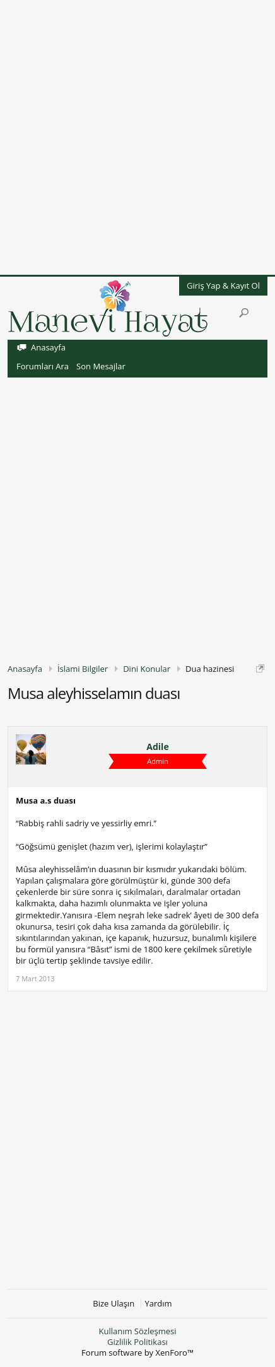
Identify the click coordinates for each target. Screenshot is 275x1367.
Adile (157, 747)
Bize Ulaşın (113, 1303)
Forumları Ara (42, 366)
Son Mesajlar (101, 366)
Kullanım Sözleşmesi (137, 1331)
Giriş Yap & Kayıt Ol (223, 285)
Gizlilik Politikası (137, 1341)
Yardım (158, 1303)
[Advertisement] (137, 137)
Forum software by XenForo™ (137, 1352)
